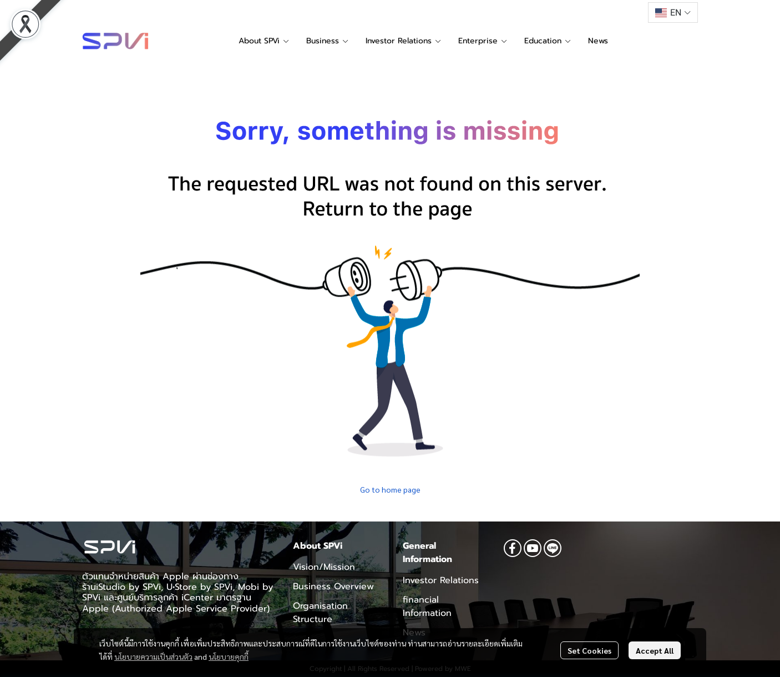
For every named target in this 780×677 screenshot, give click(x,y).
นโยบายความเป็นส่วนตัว (153, 656)
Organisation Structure (320, 612)
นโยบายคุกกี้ (229, 656)
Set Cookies (589, 650)
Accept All (654, 650)
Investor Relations (441, 580)
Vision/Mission (324, 567)
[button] (673, 12)
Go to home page (390, 489)
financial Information (427, 606)
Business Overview (333, 586)
